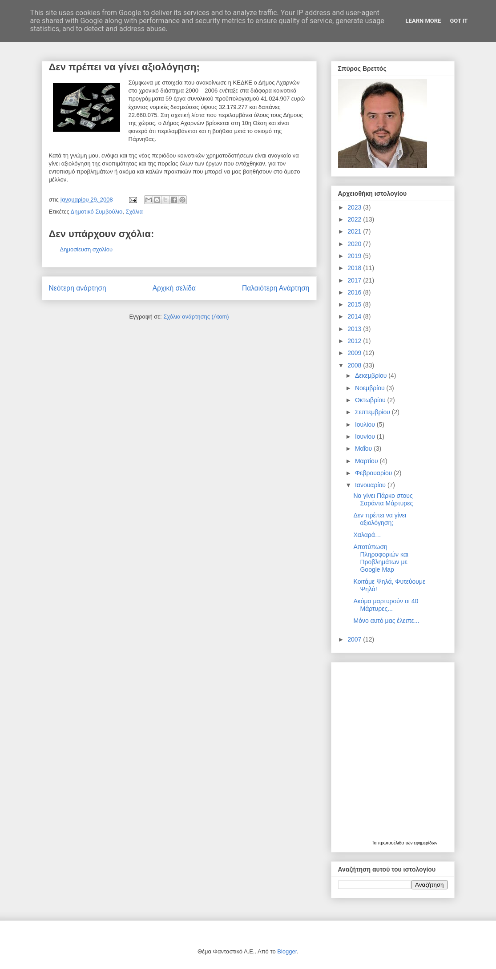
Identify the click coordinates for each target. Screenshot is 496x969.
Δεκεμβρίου (371, 375)
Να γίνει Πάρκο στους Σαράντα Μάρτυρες (383, 499)
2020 (355, 243)
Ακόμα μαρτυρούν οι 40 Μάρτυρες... (385, 605)
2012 (355, 340)
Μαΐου (364, 448)
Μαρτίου (367, 460)
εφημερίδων (425, 842)
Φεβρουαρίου (374, 472)
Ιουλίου (366, 424)
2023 (355, 207)
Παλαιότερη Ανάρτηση (276, 288)
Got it (459, 20)
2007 (355, 639)
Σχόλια (134, 211)
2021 (355, 231)
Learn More (423, 20)
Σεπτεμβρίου (373, 412)
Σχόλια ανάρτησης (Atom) (196, 316)
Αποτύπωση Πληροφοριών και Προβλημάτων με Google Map (380, 558)
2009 (355, 352)
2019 (355, 255)
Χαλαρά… (367, 534)
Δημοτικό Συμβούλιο (97, 211)
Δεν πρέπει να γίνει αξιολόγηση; (379, 519)
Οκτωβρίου (371, 400)
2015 (355, 304)
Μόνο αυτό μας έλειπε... (386, 620)
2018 (355, 267)
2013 (355, 328)
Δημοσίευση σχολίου (86, 249)
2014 (355, 316)
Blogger (287, 951)
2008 (355, 365)
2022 (355, 219)
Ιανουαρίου (371, 485)
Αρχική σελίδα (174, 288)
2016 (355, 292)
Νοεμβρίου (371, 388)
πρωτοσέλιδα (391, 842)
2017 (355, 280)
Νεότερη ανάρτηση (77, 288)
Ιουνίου (366, 436)
